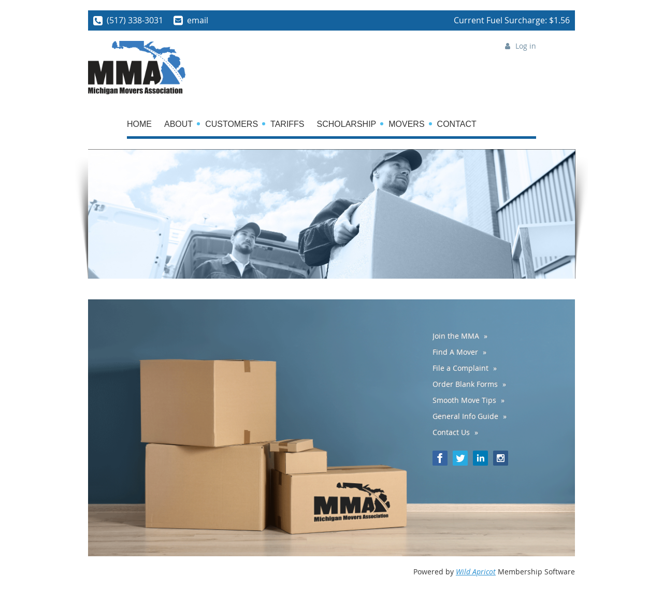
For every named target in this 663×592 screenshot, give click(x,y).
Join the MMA (456, 336)
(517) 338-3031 (135, 20)
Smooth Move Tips (464, 400)
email (197, 20)
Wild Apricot (476, 571)
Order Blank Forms (465, 384)
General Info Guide (465, 416)
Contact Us (451, 432)
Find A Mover (455, 352)
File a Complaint (460, 368)
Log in (525, 46)
